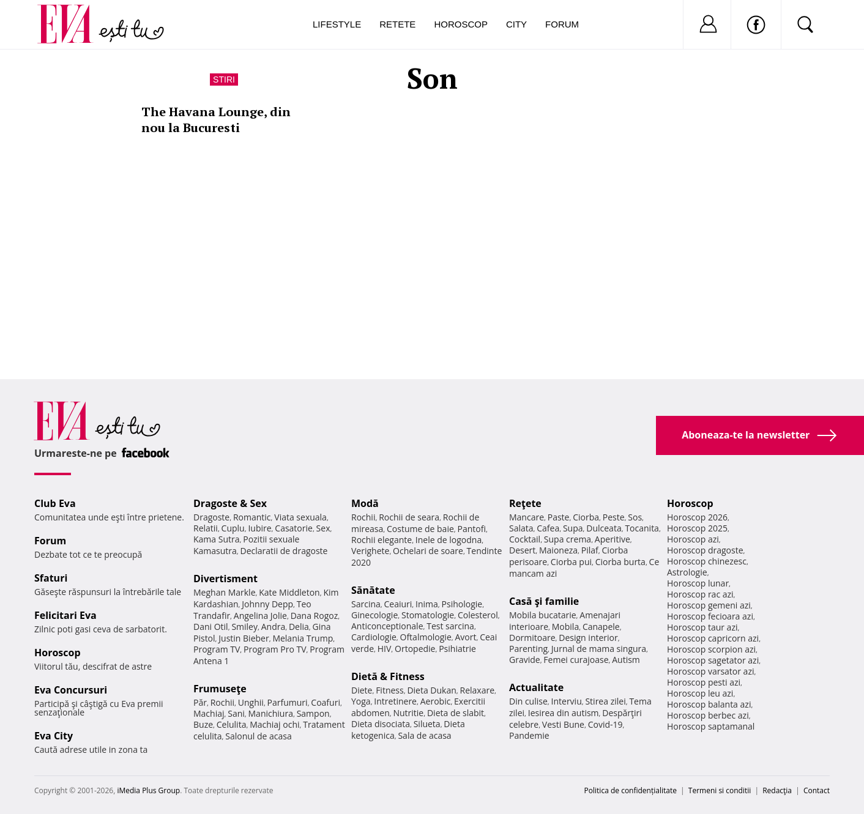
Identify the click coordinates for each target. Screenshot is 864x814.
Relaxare (477, 690)
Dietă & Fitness (388, 676)
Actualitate (536, 687)
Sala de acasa (424, 735)
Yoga (361, 701)
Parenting (528, 648)
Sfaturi (50, 578)
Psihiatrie (457, 648)
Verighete (370, 551)
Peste (614, 517)
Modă (365, 503)
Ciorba (586, 517)
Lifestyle (337, 24)
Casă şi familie (544, 601)
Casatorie (294, 528)
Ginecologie (374, 615)
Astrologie (687, 572)
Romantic (252, 517)
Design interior (588, 637)
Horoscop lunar (698, 583)
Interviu (566, 701)
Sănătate (373, 590)
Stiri (224, 79)
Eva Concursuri (70, 690)
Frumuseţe (220, 688)
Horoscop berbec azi (708, 715)
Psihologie (462, 604)
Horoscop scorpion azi (711, 649)
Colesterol (478, 615)
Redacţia (777, 790)
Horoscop (461, 24)
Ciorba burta (620, 562)
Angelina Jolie (260, 615)
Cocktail (524, 539)
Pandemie (529, 735)
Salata (521, 528)
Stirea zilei (605, 701)
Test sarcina (450, 626)
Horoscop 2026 (697, 517)
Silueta (427, 724)
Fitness (390, 690)
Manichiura (270, 713)
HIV (385, 648)
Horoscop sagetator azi (713, 660)
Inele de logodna (448, 540)
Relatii (205, 528)
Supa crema (567, 539)
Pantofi (472, 529)
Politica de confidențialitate (630, 790)
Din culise (528, 701)
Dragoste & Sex (230, 503)
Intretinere (395, 701)
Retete (397, 24)
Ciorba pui (571, 562)
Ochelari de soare (428, 551)
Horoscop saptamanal (710, 726)
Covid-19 (605, 724)
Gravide (524, 659)
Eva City (53, 735)
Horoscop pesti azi (703, 682)
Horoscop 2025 (697, 528)
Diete (361, 690)
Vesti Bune (563, 724)
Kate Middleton (289, 592)
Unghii (251, 702)
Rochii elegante (381, 540)
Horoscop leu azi (700, 693)
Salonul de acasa (258, 736)
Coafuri (325, 702)
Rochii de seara (409, 517)
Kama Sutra (216, 539)
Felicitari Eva (65, 615)
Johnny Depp (267, 604)
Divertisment (225, 578)
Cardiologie (374, 637)
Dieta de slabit (455, 713)
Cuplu (233, 528)
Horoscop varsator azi (710, 671)
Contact (816, 790)
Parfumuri (287, 702)
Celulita (232, 724)
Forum (562, 24)
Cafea (548, 528)
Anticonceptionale (387, 626)
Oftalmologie (426, 637)
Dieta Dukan (431, 690)
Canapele (601, 626)
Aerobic (435, 701)
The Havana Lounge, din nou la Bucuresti (216, 119)
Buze (203, 724)
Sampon (313, 713)
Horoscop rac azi (700, 594)
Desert (522, 550)
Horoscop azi (693, 539)
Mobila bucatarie (542, 615)
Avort (465, 637)
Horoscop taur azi (702, 627)
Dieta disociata (380, 724)
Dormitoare (532, 637)
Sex (323, 528)
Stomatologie (427, 615)
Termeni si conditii (719, 790)
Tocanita (642, 528)
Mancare (526, 517)
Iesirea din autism (563, 713)
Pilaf (589, 550)
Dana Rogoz (314, 615)
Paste (559, 517)
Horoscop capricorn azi (713, 638)
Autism (626, 659)
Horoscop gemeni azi (709, 605)
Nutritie (408, 713)
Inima (426, 604)
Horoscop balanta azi (709, 704)
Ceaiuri (398, 604)
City (516, 24)
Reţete (525, 503)
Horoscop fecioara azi (710, 616)
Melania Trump (302, 638)
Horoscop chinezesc (707, 561)
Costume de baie (420, 529)
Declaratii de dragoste (284, 551)
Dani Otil (210, 626)
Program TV (216, 649)
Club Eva (55, 503)
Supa (573, 528)
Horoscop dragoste (705, 550)
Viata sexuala (300, 517)
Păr (200, 702)
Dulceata (603, 528)
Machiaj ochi (274, 724)
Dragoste (211, 517)
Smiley (244, 626)
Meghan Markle (224, 592)
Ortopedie (415, 648)
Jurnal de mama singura (598, 648)
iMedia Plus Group (148, 790)
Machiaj (209, 713)
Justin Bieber (243, 638)
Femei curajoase (575, 659)
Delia (299, 626)
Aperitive (612, 539)
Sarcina (366, 604)
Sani (236, 713)
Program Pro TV (275, 649)
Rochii (222, 702)
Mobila (565, 626)
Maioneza (558, 550)
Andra (273, 626)
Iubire (259, 528)
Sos (635, 517)
